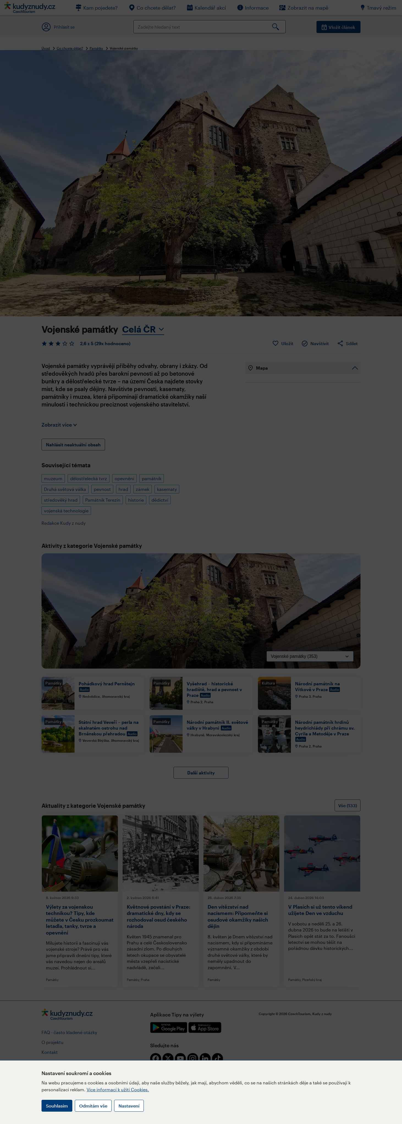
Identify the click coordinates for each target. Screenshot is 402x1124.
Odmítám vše (93, 1105)
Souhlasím (57, 1105)
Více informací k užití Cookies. (118, 1089)
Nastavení (129, 1105)
